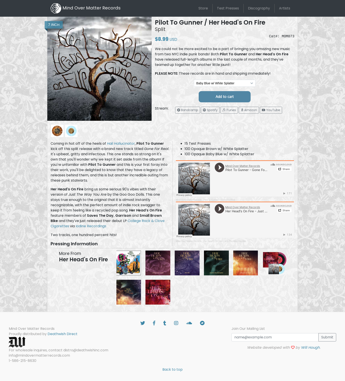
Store (203, 8)
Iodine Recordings (91, 226)
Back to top (172, 369)
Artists (284, 8)
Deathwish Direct (62, 333)
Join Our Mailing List (248, 328)
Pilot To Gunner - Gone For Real (219, 200)
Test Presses (228, 8)
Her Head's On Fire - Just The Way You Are (225, 241)
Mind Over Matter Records (189, 200)
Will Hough (310, 347)
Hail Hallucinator (121, 143)
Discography (259, 8)
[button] (187, 110)
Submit (327, 337)
